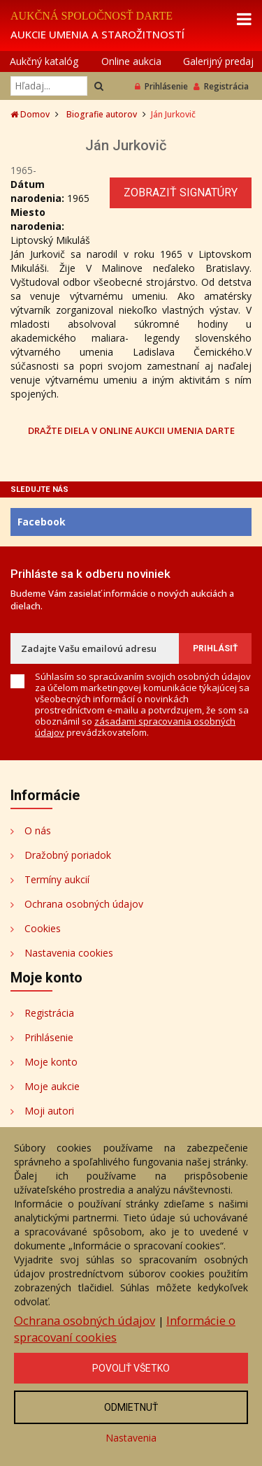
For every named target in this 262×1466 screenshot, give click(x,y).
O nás (37, 830)
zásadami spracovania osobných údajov (135, 727)
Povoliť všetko (131, 1368)
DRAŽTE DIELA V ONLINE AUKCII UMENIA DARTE (131, 430)
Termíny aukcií (56, 879)
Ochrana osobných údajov (83, 903)
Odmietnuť (131, 1407)
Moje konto (51, 1061)
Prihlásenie (161, 86)
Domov (30, 114)
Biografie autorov (101, 114)
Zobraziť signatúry (181, 192)
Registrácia (221, 86)
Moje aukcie (52, 1086)
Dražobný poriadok (67, 855)
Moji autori (49, 1110)
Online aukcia (131, 61)
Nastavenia (131, 1437)
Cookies (42, 928)
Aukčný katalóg (44, 61)
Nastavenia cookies (68, 952)
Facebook (41, 521)
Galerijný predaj (218, 61)
